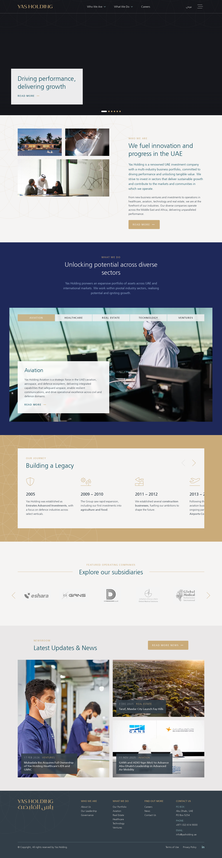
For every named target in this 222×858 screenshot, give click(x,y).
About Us (86, 806)
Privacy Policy (189, 847)
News (147, 811)
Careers (145, 6)
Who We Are (96, 6)
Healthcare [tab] (74, 317)
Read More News (167, 645)
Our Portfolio (119, 806)
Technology (118, 823)
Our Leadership (89, 811)
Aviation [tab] (36, 317)
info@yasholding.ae (186, 834)
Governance (87, 815)
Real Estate (118, 815)
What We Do (123, 6)
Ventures (117, 827)
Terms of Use (172, 847)
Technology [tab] (148, 317)
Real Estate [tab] (111, 317)
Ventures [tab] (185, 317)
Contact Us (150, 815)
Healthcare (118, 819)
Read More (28, 96)
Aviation (117, 811)
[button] (104, 111)
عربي (189, 6)
